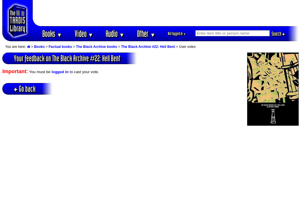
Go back (25, 88)
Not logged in (177, 33)
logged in (60, 72)
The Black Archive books (96, 47)
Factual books (60, 47)
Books (52, 33)
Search (278, 33)
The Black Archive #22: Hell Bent (148, 47)
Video (84, 33)
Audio (115, 33)
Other (146, 33)
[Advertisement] (165, 13)
